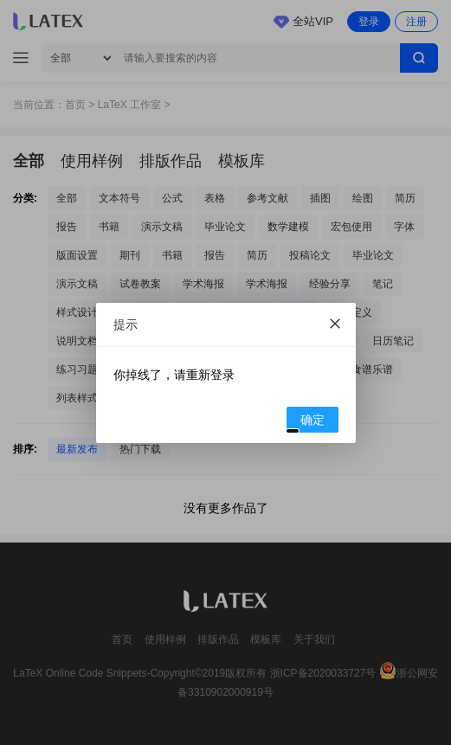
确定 (306, 422)
